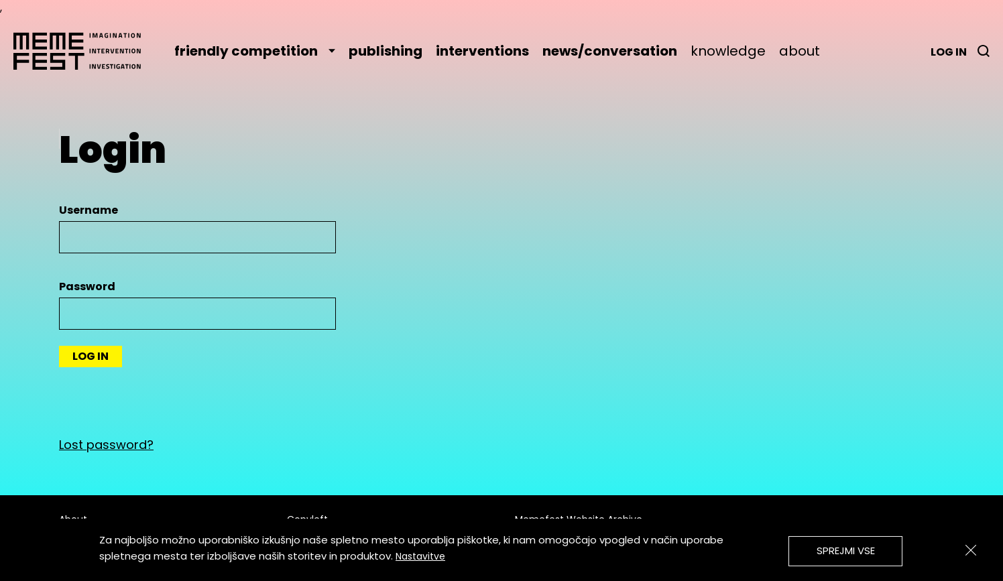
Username (88, 210)
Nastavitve (420, 556)
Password (87, 286)
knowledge (728, 51)
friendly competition (254, 51)
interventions (482, 51)
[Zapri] (970, 550)
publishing (385, 51)
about (799, 51)
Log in (949, 52)
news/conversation (609, 51)
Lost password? (106, 444)
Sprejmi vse (846, 550)
